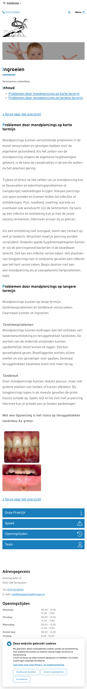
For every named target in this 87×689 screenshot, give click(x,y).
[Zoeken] (69, 12)
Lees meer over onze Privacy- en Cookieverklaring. (38, 665)
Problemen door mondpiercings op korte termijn (43, 94)
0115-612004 (15, 590)
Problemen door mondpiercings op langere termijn (45, 98)
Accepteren (21, 679)
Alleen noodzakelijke (54, 672)
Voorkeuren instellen (26, 672)
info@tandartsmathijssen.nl (28, 594)
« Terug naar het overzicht (21, 114)
